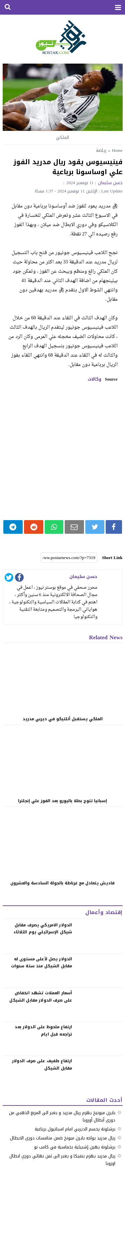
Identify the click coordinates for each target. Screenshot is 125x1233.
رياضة (101, 150)
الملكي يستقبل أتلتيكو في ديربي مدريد (63, 719)
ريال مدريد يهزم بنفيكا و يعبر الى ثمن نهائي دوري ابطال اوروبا (62, 1159)
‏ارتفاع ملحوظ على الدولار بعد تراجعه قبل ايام (43, 1030)
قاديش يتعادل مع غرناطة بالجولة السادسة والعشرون (62, 883)
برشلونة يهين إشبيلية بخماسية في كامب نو (74, 1147)
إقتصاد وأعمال (103, 912)
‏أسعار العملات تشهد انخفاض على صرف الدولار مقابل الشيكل (40, 996)
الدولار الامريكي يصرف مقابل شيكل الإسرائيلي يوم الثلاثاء (43, 928)
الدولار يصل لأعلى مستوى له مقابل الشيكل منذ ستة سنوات (41, 962)
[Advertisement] (62, 451)
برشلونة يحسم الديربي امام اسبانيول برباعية (75, 1129)
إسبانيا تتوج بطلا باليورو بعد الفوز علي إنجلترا (62, 800)
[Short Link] (69, 557)
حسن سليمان (110, 182)
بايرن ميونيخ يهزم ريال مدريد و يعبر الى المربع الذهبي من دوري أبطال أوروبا (62, 1116)
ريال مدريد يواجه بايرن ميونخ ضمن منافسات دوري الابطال (62, 1138)
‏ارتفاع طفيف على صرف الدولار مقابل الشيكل (42, 1064)
